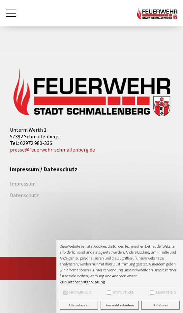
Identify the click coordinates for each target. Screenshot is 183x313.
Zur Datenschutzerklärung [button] (82, 281)
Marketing (163, 292)
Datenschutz (24, 195)
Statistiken (121, 292)
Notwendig (77, 292)
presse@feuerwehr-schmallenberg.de (52, 149)
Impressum (23, 183)
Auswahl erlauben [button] (120, 305)
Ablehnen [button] (160, 305)
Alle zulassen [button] (79, 305)
